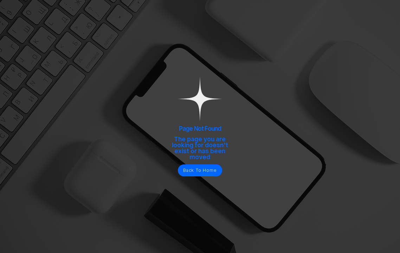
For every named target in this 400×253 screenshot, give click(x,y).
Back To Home (200, 170)
